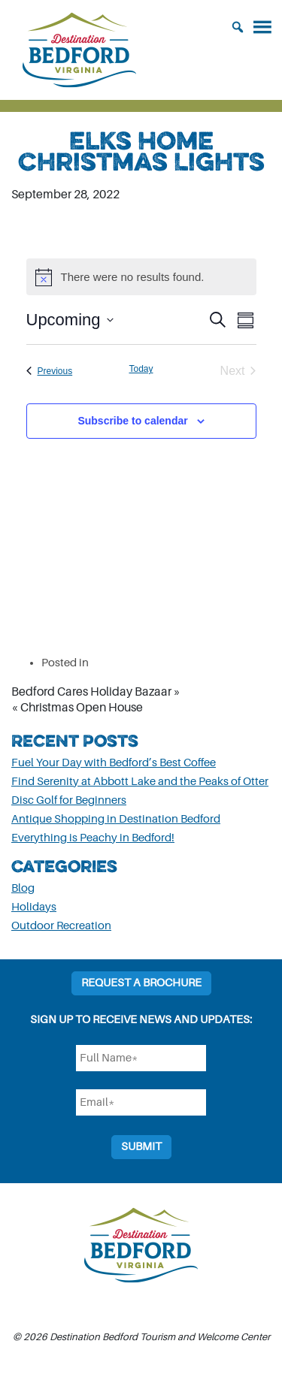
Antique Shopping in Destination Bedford (115, 819)
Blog (23, 888)
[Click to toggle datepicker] (70, 319)
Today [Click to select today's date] (141, 369)
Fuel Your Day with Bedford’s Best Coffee (113, 762)
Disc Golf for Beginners (68, 800)
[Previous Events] (49, 371)
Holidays (33, 907)
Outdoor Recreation (61, 925)
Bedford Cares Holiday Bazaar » (95, 692)
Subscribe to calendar (132, 421)
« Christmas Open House (77, 707)
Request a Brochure (141, 983)
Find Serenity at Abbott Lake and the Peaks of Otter (139, 781)
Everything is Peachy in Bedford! (92, 838)
